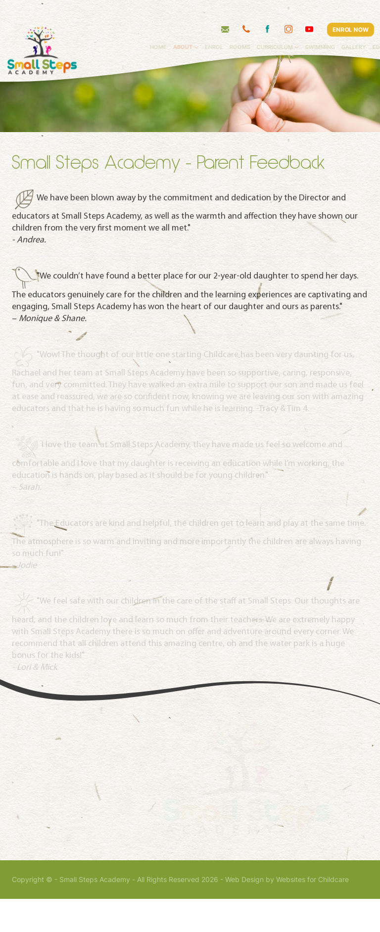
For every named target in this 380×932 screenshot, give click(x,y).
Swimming (336, 27)
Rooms (255, 27)
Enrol (230, 27)
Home (174, 27)
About (198, 27)
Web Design (244, 912)
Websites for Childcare (312, 912)
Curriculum (291, 27)
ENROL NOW (350, 9)
